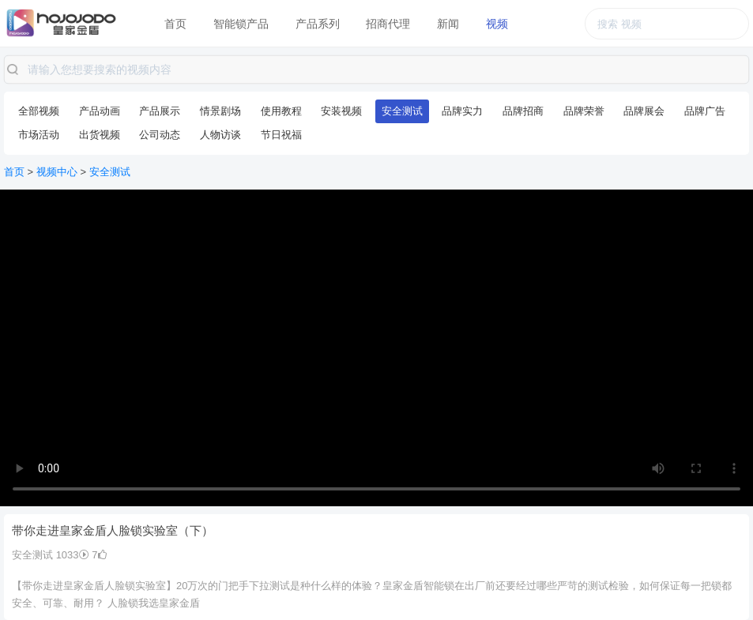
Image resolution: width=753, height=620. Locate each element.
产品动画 (99, 111)
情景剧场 (220, 111)
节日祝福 (281, 135)
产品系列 (318, 23)
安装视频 (341, 111)
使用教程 (281, 111)
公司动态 (159, 135)
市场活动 (38, 135)
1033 (72, 555)
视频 (497, 23)
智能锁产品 (241, 23)
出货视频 (99, 135)
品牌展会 (644, 111)
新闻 (448, 23)
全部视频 (38, 111)
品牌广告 (704, 111)
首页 (175, 23)
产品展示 (159, 111)
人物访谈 (220, 135)
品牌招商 (523, 111)
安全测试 (402, 111)
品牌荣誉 (583, 111)
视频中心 (56, 172)
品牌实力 (462, 111)
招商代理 (388, 23)
